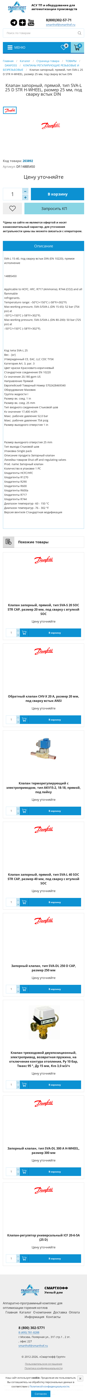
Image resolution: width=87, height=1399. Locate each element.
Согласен (41, 1394)
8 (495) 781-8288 (29, 1332)
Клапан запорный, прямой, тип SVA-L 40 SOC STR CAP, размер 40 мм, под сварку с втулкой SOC (43, 878)
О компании (42, 1312)
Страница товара (47, 61)
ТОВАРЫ (71, 61)
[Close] (80, 1378)
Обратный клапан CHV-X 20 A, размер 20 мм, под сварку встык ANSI (43, 698)
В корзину (58, 194)
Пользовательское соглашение (43, 1364)
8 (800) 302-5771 (32, 1327)
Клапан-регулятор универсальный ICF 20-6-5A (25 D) (43, 1237)
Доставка (60, 1312)
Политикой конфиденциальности (49, 1386)
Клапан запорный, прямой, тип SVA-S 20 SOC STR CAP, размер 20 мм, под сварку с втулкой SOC (43, 609)
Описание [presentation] (43, 246)
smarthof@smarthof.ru (60, 24)
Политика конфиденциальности (44, 1368)
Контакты (53, 1317)
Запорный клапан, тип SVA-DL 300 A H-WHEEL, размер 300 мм (43, 1150)
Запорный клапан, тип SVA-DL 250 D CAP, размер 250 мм (43, 968)
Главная (8, 61)
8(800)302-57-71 (59, 20)
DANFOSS (11, 65)
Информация (34, 1317)
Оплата (74, 1312)
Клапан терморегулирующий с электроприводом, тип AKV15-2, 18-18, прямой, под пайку (43, 787)
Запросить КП (54, 208)
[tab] (43, 246)
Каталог (25, 61)
